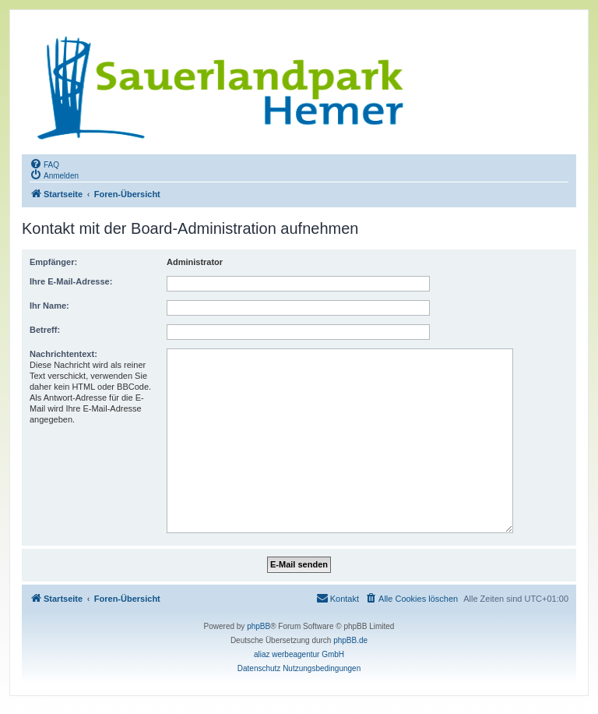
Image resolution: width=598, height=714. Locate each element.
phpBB (258, 626)
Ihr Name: (49, 305)
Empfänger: (53, 262)
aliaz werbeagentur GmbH (299, 654)
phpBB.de (350, 640)
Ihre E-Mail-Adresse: (71, 281)
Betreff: (45, 329)
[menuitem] (44, 163)
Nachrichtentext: (63, 354)
